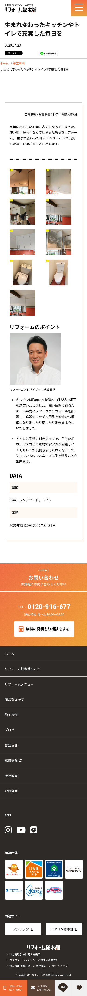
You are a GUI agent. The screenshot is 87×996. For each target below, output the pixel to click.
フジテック (21, 929)
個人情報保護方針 (19, 966)
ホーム (4, 63)
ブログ (9, 729)
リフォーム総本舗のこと (22, 668)
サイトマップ (60, 966)
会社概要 (11, 775)
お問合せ (11, 791)
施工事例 (18, 63)
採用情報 (11, 760)
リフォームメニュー (19, 684)
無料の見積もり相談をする (44, 629)
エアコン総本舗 (62, 929)
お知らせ (11, 745)
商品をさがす (14, 699)
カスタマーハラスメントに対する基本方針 (33, 960)
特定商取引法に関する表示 (24, 954)
